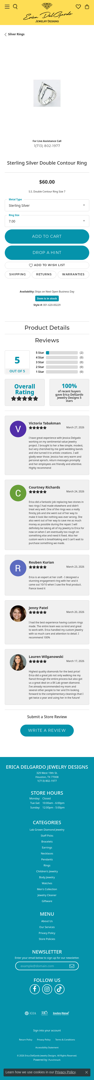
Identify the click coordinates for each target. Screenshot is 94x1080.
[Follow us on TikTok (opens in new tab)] (59, 989)
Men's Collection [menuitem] (47, 889)
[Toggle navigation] (7, 6)
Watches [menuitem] (47, 883)
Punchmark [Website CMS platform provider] (55, 1059)
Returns (44, 274)
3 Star (40, 362)
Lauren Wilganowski (46, 656)
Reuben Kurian (41, 562)
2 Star (40, 367)
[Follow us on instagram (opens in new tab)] (47, 989)
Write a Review (47, 730)
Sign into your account (47, 1030)
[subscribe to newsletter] (72, 966)
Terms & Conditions (65, 1039)
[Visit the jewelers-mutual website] (61, 1013)
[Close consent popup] (86, 1072)
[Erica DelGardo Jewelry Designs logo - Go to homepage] (47, 12)
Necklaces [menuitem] (47, 853)
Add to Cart (47, 236)
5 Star (40, 353)
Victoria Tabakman (45, 423)
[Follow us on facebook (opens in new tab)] (35, 989)
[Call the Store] (47, 780)
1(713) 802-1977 (47, 146)
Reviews (47, 340)
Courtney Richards (44, 487)
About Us (47, 921)
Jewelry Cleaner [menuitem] (47, 895)
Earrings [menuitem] (47, 847)
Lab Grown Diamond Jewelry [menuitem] (47, 829)
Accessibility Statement (47, 1047)
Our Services (47, 927)
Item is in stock (47, 298)
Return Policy (25, 1039)
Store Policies (47, 939)
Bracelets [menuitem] (47, 841)
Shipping (17, 274)
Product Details (47, 327)
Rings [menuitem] (47, 865)
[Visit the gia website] (30, 1013)
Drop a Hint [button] (47, 252)
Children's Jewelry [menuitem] (47, 871)
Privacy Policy (47, 933)
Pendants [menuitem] (47, 859)
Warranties (73, 274)
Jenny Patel (38, 608)
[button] (15, 7)
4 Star (40, 357)
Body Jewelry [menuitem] (47, 877)
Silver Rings (16, 34)
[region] (47, 93)
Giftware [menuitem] (47, 901)
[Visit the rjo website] (44, 1013)
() (81, 353)
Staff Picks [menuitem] (47, 835)
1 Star (40, 372)
